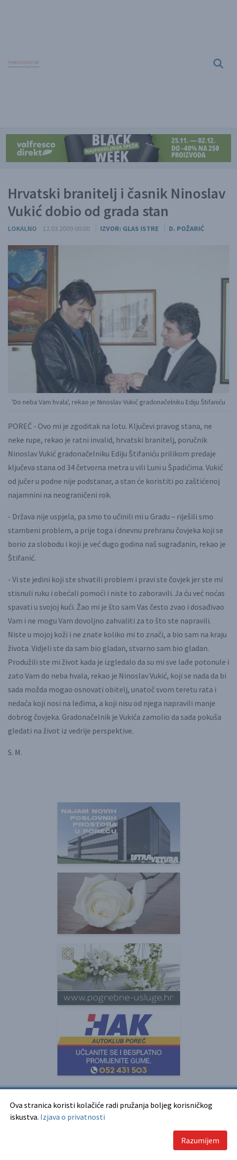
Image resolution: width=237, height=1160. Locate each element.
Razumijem (200, 1140)
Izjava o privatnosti (72, 1117)
